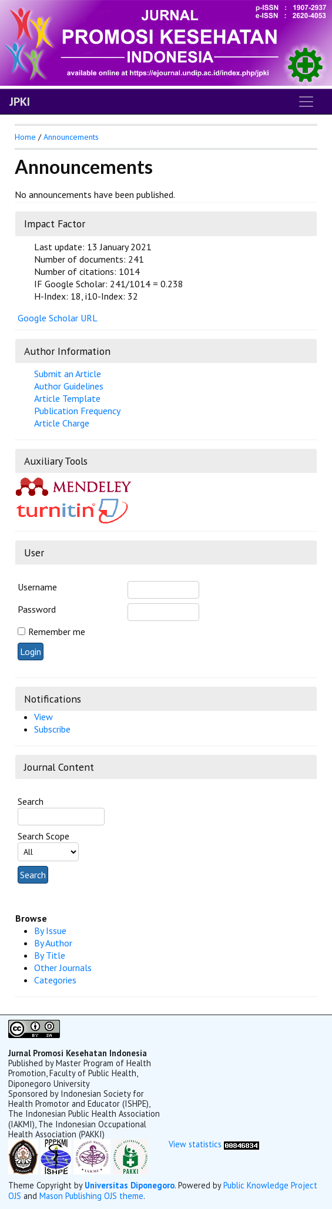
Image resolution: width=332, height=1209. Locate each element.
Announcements (71, 137)
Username (37, 587)
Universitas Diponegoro (130, 1185)
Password (37, 609)
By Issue (50, 930)
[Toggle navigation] (306, 101)
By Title (49, 955)
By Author (53, 943)
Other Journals (63, 967)
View (43, 717)
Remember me (56, 631)
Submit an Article (67, 374)
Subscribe (52, 729)
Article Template (67, 398)
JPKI (19, 101)
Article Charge (61, 423)
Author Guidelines (68, 386)
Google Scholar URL (58, 318)
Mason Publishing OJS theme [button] (91, 1195)
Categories (55, 980)
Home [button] (25, 137)
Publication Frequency (77, 411)
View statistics (195, 1144)
